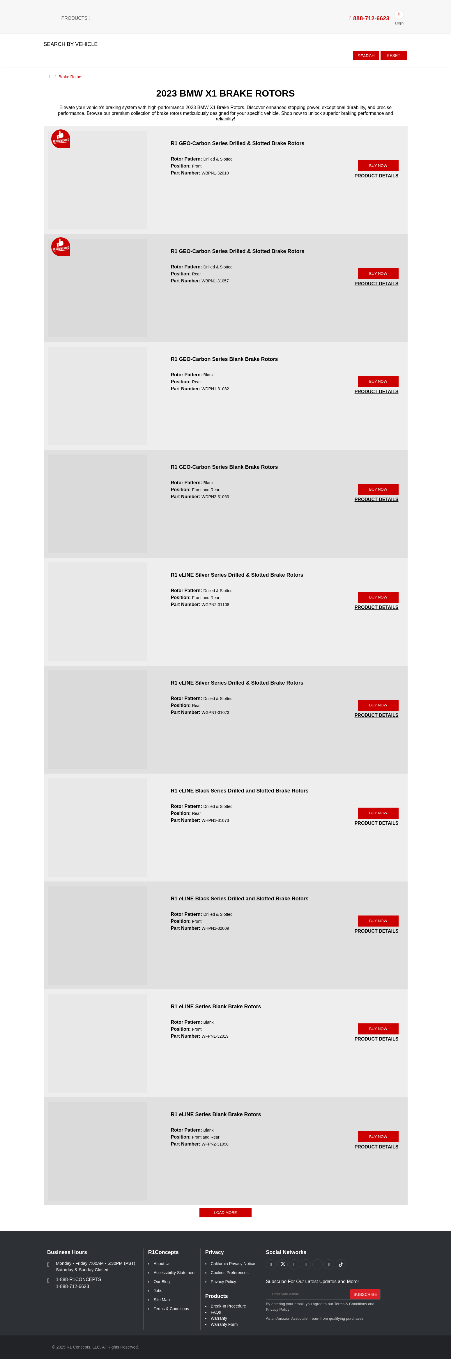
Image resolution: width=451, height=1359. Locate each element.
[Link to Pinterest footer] (306, 1264)
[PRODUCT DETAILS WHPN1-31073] (377, 823)
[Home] (49, 76)
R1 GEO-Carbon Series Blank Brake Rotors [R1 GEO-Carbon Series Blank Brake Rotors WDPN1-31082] (224, 359)
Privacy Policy (223, 1281)
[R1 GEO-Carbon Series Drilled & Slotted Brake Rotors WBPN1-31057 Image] (97, 287)
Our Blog (162, 1281)
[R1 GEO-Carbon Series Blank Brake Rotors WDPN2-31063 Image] (97, 503)
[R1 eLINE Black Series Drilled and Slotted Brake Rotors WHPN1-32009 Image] (97, 935)
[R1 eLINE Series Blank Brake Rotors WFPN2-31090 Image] (97, 1150)
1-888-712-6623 (72, 1286)
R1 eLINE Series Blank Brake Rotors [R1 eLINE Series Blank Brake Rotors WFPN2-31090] (216, 1114)
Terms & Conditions (171, 1308)
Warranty (219, 1318)
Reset (393, 55)
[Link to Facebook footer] (271, 1264)
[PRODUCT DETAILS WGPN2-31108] (377, 607)
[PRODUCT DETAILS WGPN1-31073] (377, 715)
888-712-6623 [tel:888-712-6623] (369, 18)
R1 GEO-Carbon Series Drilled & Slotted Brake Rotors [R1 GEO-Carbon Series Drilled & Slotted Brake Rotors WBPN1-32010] (238, 143)
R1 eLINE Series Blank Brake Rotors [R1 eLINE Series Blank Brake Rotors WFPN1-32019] (216, 1006)
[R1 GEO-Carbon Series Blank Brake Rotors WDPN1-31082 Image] (97, 395)
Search (366, 56)
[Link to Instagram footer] (317, 1264)
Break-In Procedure (228, 1306)
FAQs (216, 1312)
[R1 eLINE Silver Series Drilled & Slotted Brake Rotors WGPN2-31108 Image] (97, 611)
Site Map (162, 1299)
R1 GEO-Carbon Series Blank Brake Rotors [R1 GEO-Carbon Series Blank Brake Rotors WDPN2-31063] (224, 467)
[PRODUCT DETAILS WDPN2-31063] (377, 499)
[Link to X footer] (282, 1264)
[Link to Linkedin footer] (329, 1264)
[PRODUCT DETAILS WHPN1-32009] (377, 931)
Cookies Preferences (230, 1272)
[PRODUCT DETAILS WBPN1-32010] (377, 176)
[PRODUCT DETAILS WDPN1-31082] (377, 391)
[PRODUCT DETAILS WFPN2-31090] (377, 1147)
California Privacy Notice (233, 1263)
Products (76, 18)
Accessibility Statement (175, 1272)
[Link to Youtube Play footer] (294, 1264)
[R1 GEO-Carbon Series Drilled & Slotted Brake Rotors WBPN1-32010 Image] (97, 179)
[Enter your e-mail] (307, 1294)
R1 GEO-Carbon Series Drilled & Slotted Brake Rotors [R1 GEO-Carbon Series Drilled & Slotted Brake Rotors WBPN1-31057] (238, 251)
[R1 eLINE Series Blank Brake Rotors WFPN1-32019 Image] (97, 1043)
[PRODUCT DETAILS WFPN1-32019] (377, 1039)
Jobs (158, 1290)
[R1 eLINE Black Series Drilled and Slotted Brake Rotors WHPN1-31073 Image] (97, 827)
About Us (162, 1263)
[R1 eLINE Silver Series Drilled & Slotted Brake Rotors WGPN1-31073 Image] (97, 719)
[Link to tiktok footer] (341, 1264)
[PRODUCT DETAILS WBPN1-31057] (377, 283)
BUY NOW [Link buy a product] (378, 165)
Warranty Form (224, 1324)
